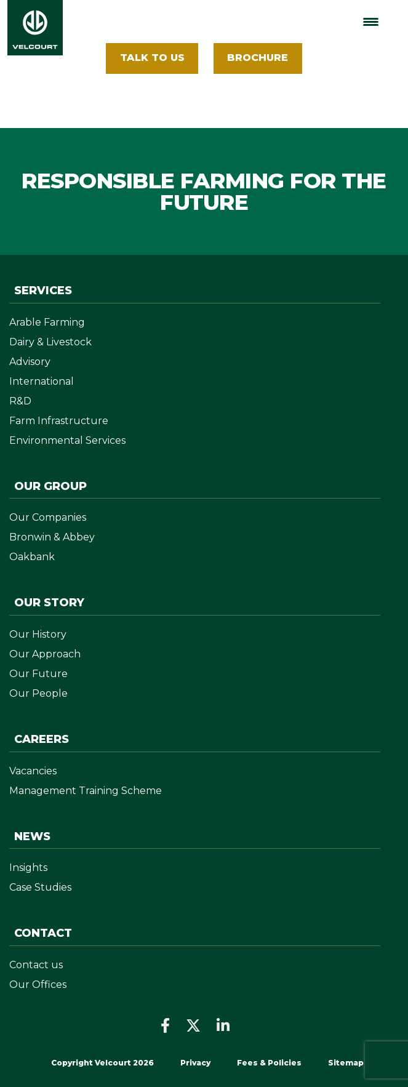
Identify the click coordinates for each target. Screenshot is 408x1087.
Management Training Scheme (85, 790)
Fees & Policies (270, 1062)
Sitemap (346, 1062)
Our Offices (37, 984)
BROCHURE (257, 57)
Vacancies (33, 771)
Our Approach (45, 654)
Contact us (36, 965)
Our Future (38, 674)
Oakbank (32, 557)
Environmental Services (67, 440)
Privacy (195, 1062)
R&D (20, 401)
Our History (37, 634)
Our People (38, 693)
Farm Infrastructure (58, 421)
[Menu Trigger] (371, 22)
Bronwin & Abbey (52, 537)
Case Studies (40, 887)
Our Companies (47, 517)
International (41, 381)
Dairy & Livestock (50, 342)
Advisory (29, 361)
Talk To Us (152, 57)
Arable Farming (47, 322)
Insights (28, 867)
